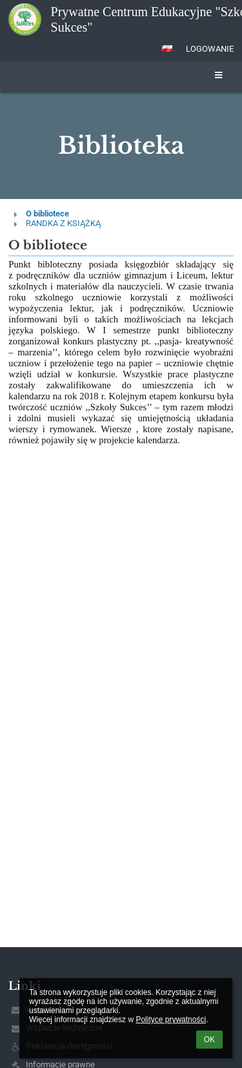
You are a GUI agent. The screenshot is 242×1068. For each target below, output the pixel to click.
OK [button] (209, 1039)
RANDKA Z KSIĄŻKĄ (63, 223)
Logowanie (210, 49)
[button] (167, 48)
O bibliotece (47, 213)
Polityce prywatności (171, 1019)
